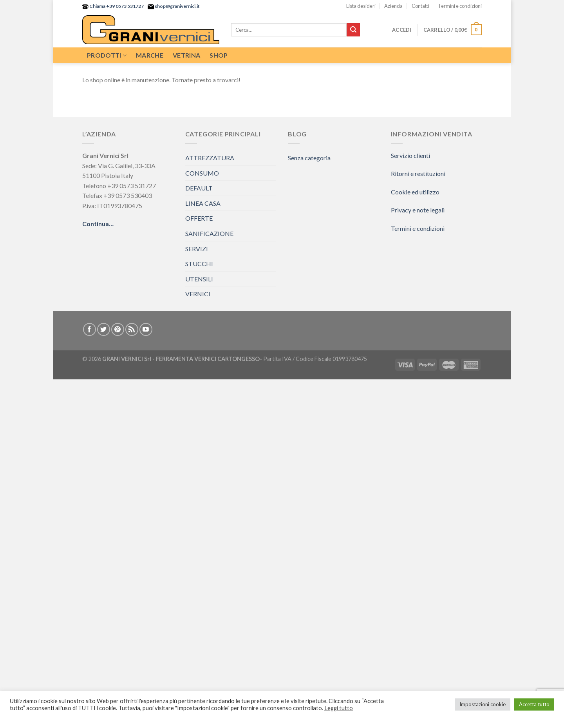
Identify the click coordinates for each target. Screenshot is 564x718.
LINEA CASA (203, 203)
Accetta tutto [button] (534, 704)
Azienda (393, 6)
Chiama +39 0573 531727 (116, 6)
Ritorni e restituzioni (418, 173)
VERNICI (197, 293)
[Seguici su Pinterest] (117, 329)
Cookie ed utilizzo (415, 192)
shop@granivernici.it (177, 6)
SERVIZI (196, 248)
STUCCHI (199, 263)
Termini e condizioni (460, 6)
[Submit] (353, 29)
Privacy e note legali (418, 210)
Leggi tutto (338, 708)
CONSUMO (202, 173)
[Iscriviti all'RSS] (131, 329)
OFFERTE (199, 218)
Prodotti (107, 55)
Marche (149, 55)
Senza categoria (309, 157)
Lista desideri (361, 6)
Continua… (98, 223)
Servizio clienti (410, 155)
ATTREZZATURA (209, 157)
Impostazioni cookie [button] (482, 704)
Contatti (420, 6)
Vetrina (186, 55)
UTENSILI (199, 279)
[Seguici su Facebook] (89, 329)
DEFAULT (199, 188)
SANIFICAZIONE (209, 233)
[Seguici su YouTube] (145, 329)
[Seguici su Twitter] (103, 329)
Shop (219, 55)
